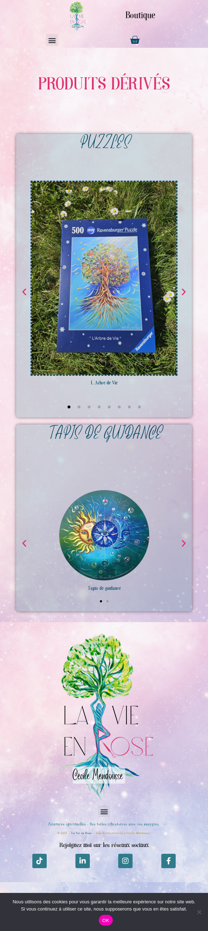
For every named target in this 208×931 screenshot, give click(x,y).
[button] (52, 40)
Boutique (140, 16)
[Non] (199, 912)
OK (105, 920)
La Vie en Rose (81, 833)
